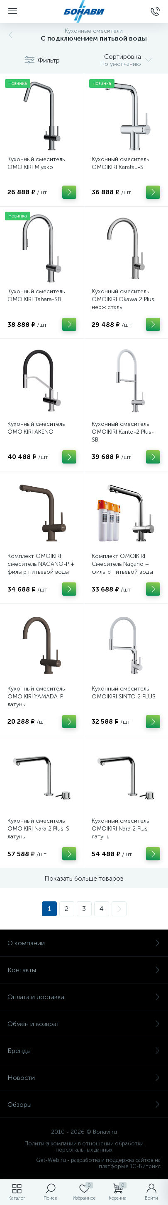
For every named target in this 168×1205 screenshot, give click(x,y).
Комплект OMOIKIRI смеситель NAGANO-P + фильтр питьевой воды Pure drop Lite (40, 568)
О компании (84, 943)
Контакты (84, 970)
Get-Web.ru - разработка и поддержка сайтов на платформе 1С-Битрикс (98, 1163)
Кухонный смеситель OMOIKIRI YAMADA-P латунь (36, 696)
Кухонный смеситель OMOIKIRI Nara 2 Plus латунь (120, 828)
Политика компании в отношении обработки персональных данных (84, 1146)
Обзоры (84, 1104)
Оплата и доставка (84, 997)
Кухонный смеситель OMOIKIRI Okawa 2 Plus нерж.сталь (123, 299)
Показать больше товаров (84, 878)
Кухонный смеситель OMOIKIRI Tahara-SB (36, 295)
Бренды (84, 1051)
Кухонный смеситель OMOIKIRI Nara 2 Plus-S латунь (38, 828)
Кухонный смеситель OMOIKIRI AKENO (36, 427)
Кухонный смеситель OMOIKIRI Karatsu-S (120, 163)
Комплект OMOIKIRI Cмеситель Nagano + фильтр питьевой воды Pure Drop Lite (122, 568)
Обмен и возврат (84, 1024)
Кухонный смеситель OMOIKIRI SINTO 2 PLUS (124, 692)
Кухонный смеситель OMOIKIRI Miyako (36, 163)
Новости (84, 1078)
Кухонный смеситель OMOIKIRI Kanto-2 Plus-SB (123, 431)
